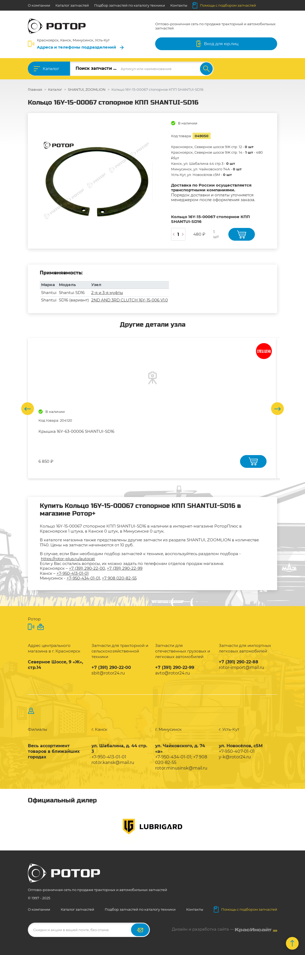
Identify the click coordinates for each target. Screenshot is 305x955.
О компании (39, 5)
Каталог (51, 68)
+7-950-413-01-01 (72, 573)
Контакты (178, 5)
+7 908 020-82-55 (119, 578)
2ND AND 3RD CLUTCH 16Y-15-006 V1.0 (129, 300)
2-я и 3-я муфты (107, 292)
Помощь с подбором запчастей (224, 5)
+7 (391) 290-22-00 (87, 568)
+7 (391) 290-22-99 (124, 568)
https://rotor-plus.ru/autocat (68, 558)
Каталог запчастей (72, 5)
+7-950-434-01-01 (83, 578)
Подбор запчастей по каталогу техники (129, 5)
